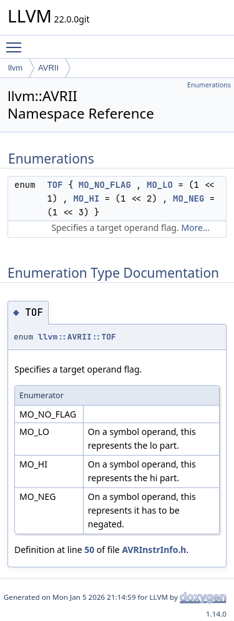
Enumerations (209, 85)
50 (89, 549)
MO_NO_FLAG (105, 184)
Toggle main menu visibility (16, 42)
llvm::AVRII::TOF (77, 336)
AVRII (48, 67)
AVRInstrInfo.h (154, 549)
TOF (54, 184)
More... (195, 227)
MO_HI (86, 198)
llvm (15, 67)
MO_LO (160, 184)
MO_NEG (188, 198)
